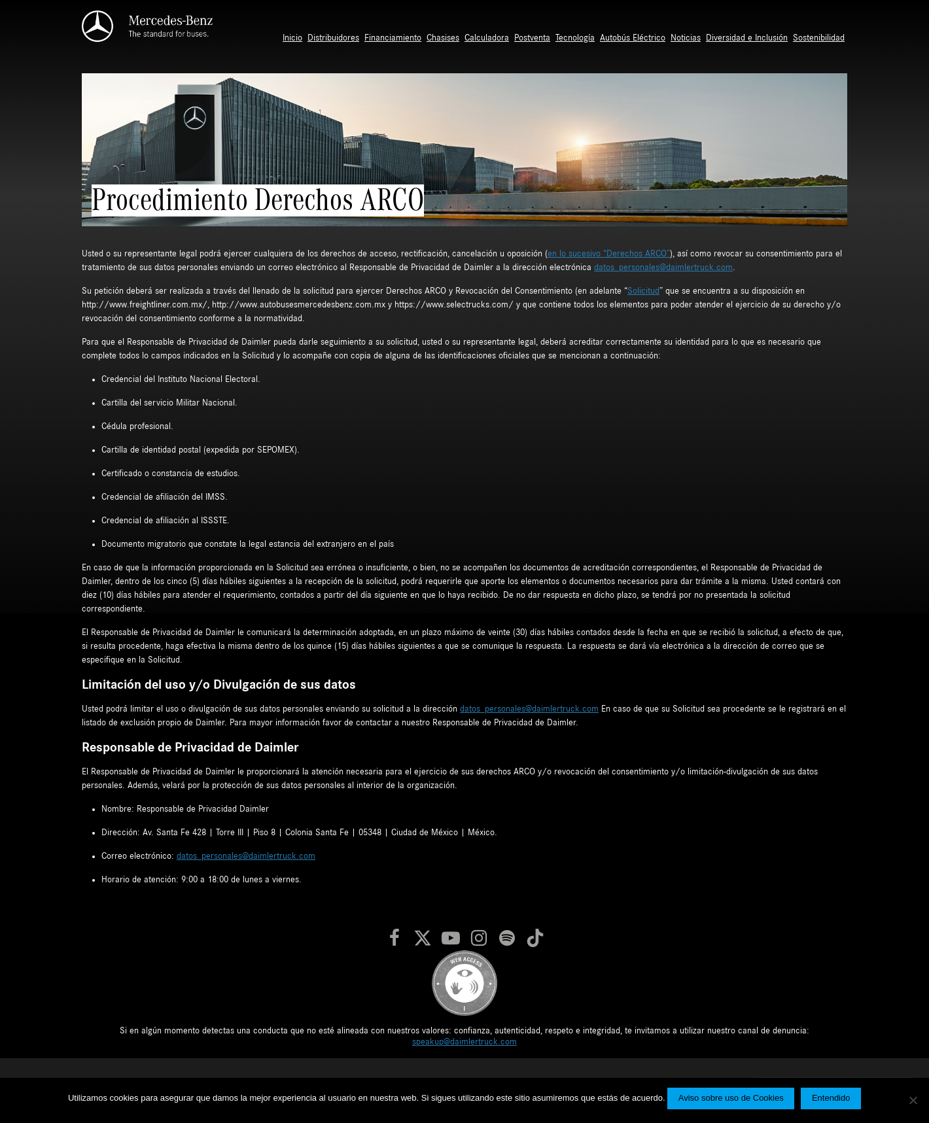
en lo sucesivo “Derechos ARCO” (609, 253)
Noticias (686, 38)
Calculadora (486, 38)
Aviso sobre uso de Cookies (731, 1098)
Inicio (292, 38)
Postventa (532, 38)
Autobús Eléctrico (632, 38)
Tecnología (575, 38)
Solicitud (643, 291)
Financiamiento (392, 38)
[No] (912, 1100)
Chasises (443, 38)
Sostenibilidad (819, 38)
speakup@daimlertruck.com (464, 1041)
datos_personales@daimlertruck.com (663, 267)
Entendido (831, 1098)
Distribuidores (333, 38)
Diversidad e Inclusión (747, 38)
